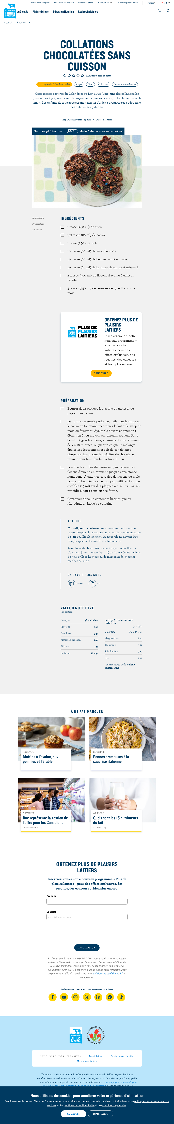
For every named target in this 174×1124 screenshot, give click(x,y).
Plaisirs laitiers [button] (57, 11)
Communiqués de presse (127, 2)
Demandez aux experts (40, 2)
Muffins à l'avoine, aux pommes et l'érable (40, 759)
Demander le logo (85, 2)
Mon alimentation (87, 1061)
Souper (79, 84)
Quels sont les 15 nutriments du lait (115, 820)
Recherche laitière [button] (110, 11)
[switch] (94, 131)
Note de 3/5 (73, 75)
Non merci (100, 1113)
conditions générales (114, 1105)
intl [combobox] (165, 3)
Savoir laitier (95, 1056)
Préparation (38, 223)
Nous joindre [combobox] (103, 2)
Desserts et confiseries (125, 84)
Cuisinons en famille (121, 1056)
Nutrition (37, 229)
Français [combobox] (150, 3)
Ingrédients (38, 217)
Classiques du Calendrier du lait (54, 84)
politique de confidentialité (108, 973)
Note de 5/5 (82, 75)
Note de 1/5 (65, 75)
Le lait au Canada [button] (33, 11)
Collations (103, 84)
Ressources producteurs (64, 2)
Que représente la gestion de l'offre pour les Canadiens (45, 820)
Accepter (73, 1113)
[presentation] (87, 932)
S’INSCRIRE (101, 373)
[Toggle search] (168, 11)
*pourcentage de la (120, 666)
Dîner (90, 84)
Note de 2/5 (69, 75)
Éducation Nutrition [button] (82, 11)
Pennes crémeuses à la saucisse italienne (111, 759)
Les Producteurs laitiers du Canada (10, 10)
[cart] (159, 11)
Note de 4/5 (78, 75)
